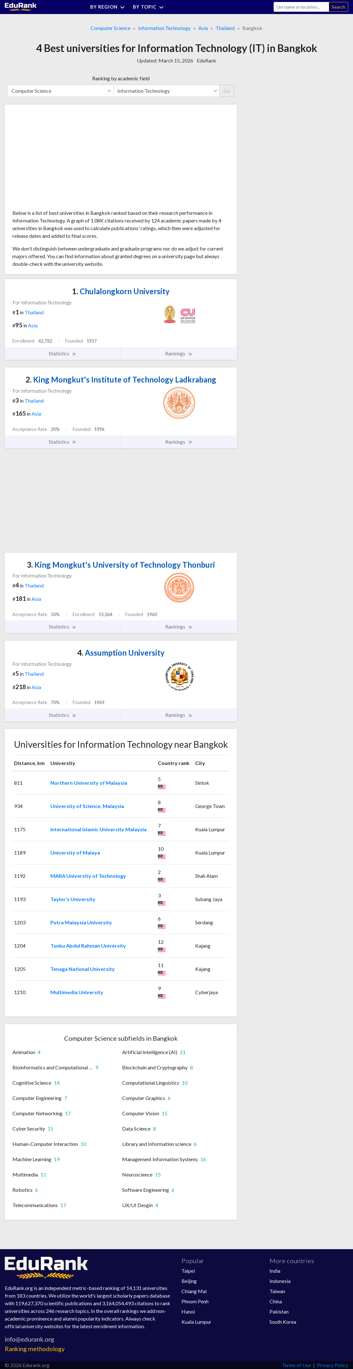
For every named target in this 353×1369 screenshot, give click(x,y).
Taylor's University (72, 899)
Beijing (189, 1281)
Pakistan (279, 1311)
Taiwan (277, 1291)
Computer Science (110, 28)
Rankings (179, 353)
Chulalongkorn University (121, 291)
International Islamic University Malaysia (98, 829)
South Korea (282, 1322)
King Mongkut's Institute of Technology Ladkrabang (121, 379)
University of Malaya (75, 852)
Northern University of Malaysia (88, 783)
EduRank (206, 60)
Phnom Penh (195, 1301)
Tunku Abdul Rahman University (88, 946)
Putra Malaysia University (81, 922)
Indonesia (279, 1281)
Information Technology (164, 28)
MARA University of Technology (88, 876)
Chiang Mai (194, 1291)
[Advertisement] (60, 159)
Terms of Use (296, 1365)
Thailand (225, 28)
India (274, 1271)
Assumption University (121, 652)
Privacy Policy (332, 1365)
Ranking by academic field (121, 78)
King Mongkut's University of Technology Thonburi (121, 564)
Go (227, 91)
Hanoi (188, 1311)
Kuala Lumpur (196, 1322)
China (275, 1301)
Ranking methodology (35, 1348)
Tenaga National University (82, 969)
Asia (203, 28)
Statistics (63, 353)
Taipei (188, 1271)
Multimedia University (76, 992)
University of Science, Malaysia (87, 806)
